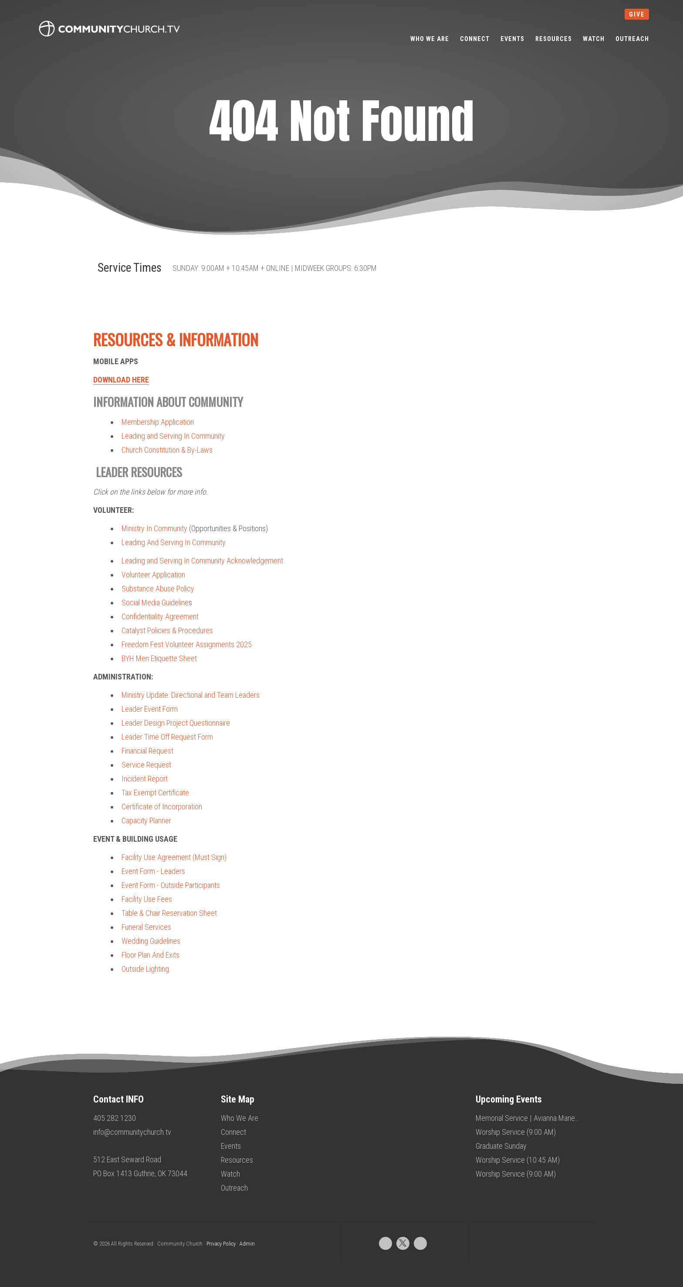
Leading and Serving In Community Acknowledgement (202, 560)
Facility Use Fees (147, 899)
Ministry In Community (154, 528)
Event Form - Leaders (153, 871)
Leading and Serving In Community (173, 435)
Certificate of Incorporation (162, 806)
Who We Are (239, 1118)
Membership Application (158, 422)
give (637, 14)
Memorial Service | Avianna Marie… (527, 1118)
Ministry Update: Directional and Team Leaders (191, 695)
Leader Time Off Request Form (167, 736)
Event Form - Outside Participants (171, 885)
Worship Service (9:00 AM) (516, 1132)
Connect (233, 1132)
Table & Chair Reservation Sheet (169, 913)
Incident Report (145, 778)
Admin (247, 1243)
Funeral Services (146, 927)
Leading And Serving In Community (174, 542)
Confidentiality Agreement (160, 616)
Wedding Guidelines (151, 941)
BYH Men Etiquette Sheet (159, 658)
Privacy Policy (221, 1243)
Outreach (234, 1187)
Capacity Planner (146, 820)
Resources (237, 1159)
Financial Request (147, 750)
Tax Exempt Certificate (155, 792)
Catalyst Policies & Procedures (167, 630)
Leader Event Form (150, 708)
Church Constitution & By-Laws (167, 449)
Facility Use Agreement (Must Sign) (174, 857)
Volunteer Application (153, 574)
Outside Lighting (145, 968)
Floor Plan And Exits (150, 954)
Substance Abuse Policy (158, 588)
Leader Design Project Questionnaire (176, 722)
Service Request (146, 764)
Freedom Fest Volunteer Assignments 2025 (187, 644)
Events (231, 1145)
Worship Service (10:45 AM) (518, 1159)
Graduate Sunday (501, 1145)
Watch (230, 1173)
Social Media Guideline (155, 602)
